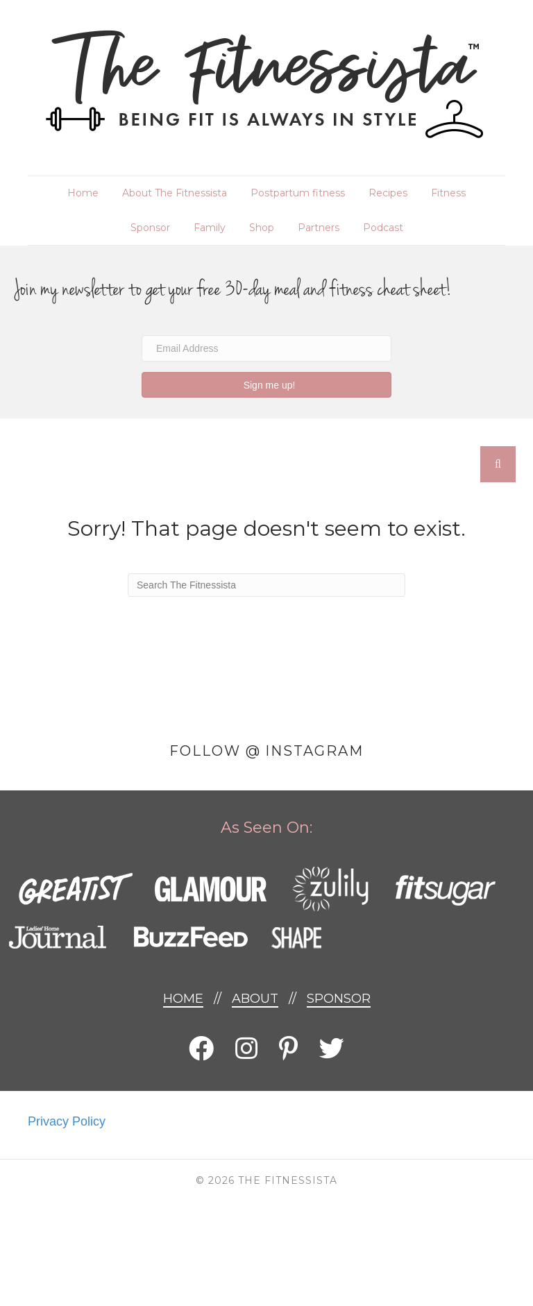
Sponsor (150, 227)
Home (83, 193)
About (255, 998)
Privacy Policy (66, 1121)
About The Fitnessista (174, 193)
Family (210, 227)
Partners (318, 227)
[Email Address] (266, 348)
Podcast (383, 227)
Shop (261, 227)
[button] (266, 385)
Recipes (388, 193)
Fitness (448, 193)
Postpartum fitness (298, 193)
